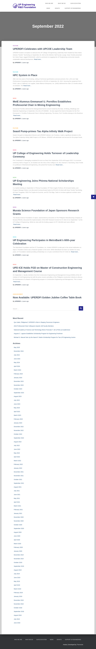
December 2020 (19, 517)
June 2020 (17, 536)
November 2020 (19, 521)
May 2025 (17, 347)
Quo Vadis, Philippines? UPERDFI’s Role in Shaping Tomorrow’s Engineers (36, 322)
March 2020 (17, 543)
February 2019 (18, 592)
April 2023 (17, 411)
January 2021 (18, 513)
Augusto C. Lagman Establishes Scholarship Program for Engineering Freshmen (38, 333)
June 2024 (17, 359)
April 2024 (17, 366)
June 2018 (17, 623)
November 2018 (19, 604)
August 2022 (18, 442)
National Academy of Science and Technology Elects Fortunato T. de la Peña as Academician (42, 330)
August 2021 (18, 487)
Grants (57, 8)
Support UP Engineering (73, 8)
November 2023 (19, 385)
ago (25, 62)
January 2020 (18, 551)
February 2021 (18, 509)
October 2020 (18, 525)
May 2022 (17, 453)
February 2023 (18, 419)
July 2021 (17, 491)
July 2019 (17, 574)
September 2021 (19, 483)
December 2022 (19, 426)
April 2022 (17, 457)
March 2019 (17, 589)
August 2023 (18, 396)
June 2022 (17, 449)
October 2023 (18, 389)
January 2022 (18, 468)
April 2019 (17, 585)
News (48, 8)
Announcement (18, 294)
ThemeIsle (80, 644)
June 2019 (17, 577)
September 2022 (19, 438)
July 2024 (17, 355)
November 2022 (19, 430)
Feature (15, 45)
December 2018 (19, 600)
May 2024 (17, 362)
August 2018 (18, 615)
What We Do (62, 3)
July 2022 (17, 445)
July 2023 (17, 400)
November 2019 (19, 558)
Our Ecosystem (75, 3)
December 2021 (19, 472)
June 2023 (17, 404)
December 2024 (19, 351)
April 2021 (17, 502)
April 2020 (17, 540)
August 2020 (18, 532)
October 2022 (18, 434)
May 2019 (17, 581)
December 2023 (19, 381)
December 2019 (19, 555)
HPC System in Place (25, 75)
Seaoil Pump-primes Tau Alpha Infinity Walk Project (42, 131)
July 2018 (17, 619)
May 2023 (17, 408)
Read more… (38, 59)
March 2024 (17, 370)
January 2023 (18, 423)
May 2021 (17, 498)
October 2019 (18, 562)
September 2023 (19, 392)
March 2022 (17, 460)
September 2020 (19, 528)
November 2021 (19, 475)
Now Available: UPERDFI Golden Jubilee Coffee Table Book (47, 297)
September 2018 (19, 611)
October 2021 (18, 479)
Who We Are (49, 3)
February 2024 (18, 374)
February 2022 (18, 464)
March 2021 (17, 506)
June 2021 (17, 494)
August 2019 (18, 570)
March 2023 (17, 415)
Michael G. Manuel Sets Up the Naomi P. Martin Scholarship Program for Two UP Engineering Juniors (44, 337)
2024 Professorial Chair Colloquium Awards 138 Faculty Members (34, 326)
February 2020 (18, 547)
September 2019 (19, 566)
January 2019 (18, 596)
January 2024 (18, 377)
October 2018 (18, 608)
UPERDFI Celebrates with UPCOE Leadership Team (42, 49)
